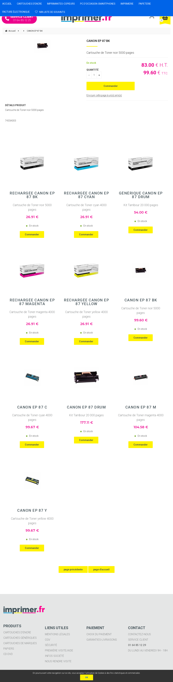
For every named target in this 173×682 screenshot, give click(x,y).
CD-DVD (8, 654)
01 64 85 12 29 (19, 18)
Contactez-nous (139, 634)
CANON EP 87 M (140, 407)
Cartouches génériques (20, 637)
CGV (47, 639)
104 (140, 427)
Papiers (8, 648)
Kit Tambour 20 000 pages (140, 205)
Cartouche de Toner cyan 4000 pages (86, 207)
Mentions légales (57, 634)
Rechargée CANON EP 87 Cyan (86, 195)
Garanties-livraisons (101, 639)
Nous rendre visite (58, 661)
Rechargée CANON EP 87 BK (32, 195)
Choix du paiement (99, 634)
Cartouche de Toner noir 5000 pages (32, 207)
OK (86, 677)
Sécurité (51, 645)
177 (86, 422)
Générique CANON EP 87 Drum (141, 195)
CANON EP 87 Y (32, 510)
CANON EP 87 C (32, 407)
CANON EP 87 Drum (86, 407)
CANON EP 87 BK (98, 41)
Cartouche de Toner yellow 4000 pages (86, 314)
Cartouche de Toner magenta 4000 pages (32, 314)
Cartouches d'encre (17, 632)
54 (140, 212)
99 (140, 320)
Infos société (54, 656)
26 (32, 217)
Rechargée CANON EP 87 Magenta (32, 302)
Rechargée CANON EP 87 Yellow (86, 302)
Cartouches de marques (20, 643)
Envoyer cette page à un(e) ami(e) (104, 95)
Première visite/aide (59, 650)
